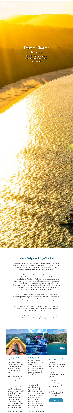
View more (56, 400)
